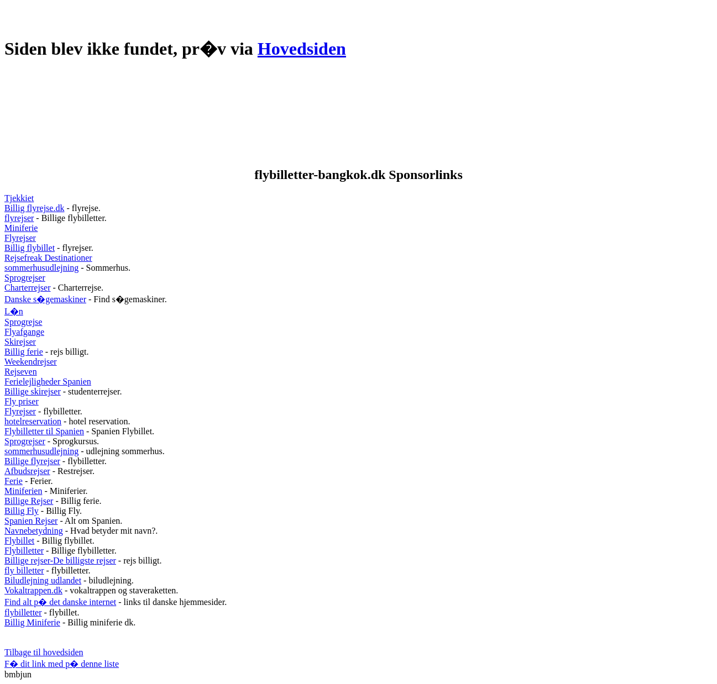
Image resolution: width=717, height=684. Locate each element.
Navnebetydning (33, 530)
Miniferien (23, 491)
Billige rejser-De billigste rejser (60, 560)
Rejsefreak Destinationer (48, 257)
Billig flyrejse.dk (34, 208)
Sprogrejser (24, 277)
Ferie (13, 481)
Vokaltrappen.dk (33, 590)
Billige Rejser (28, 501)
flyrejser (19, 218)
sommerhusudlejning (41, 267)
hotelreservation (32, 421)
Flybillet (19, 540)
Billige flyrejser (32, 461)
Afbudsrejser (27, 471)
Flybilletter (24, 550)
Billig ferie (23, 351)
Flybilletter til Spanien (44, 431)
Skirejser (20, 341)
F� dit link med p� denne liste (61, 664)
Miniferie (21, 228)
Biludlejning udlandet (42, 580)
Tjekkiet (19, 198)
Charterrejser (27, 287)
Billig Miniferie (32, 622)
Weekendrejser (30, 361)
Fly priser (21, 401)
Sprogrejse (23, 322)
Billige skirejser (32, 391)
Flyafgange (24, 331)
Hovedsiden (302, 49)
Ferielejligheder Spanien (47, 381)
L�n (13, 311)
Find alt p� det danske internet (60, 602)
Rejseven (20, 371)
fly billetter (24, 570)
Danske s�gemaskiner (45, 299)
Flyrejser (20, 238)
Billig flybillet (29, 247)
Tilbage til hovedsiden (43, 652)
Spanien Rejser (30, 520)
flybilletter (23, 612)
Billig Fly (21, 510)
